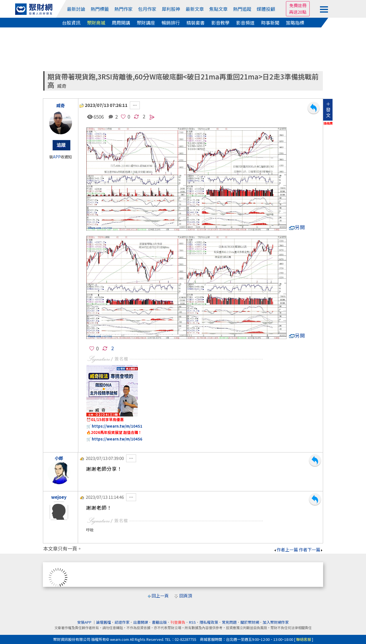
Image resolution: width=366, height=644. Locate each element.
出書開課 (140, 622)
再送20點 (298, 12)
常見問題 (229, 622)
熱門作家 (123, 8)
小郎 (59, 458)
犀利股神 (171, 8)
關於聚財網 (249, 622)
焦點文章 (218, 8)
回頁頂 (185, 596)
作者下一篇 (311, 550)
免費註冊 (298, 5)
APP (57, 156)
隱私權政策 (209, 622)
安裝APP (84, 622)
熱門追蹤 (242, 8)
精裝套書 (195, 22)
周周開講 (121, 22)
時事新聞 (270, 22)
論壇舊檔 (103, 622)
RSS (192, 622)
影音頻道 (245, 22)
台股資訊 (71, 22)
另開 (297, 227)
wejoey (59, 497)
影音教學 (220, 22)
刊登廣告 (177, 622)
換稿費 (328, 123)
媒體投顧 (266, 8)
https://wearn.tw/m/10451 (117, 426)
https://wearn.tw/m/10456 (117, 439)
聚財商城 (96, 22)
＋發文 (328, 109)
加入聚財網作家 (276, 622)
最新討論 (76, 8)
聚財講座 (146, 22)
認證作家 (122, 622)
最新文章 (195, 8)
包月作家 (147, 8)
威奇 (61, 86)
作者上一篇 (286, 550)
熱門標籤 (100, 8)
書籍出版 (159, 622)
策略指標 (295, 22)
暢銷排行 (171, 22)
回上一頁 (160, 596)
